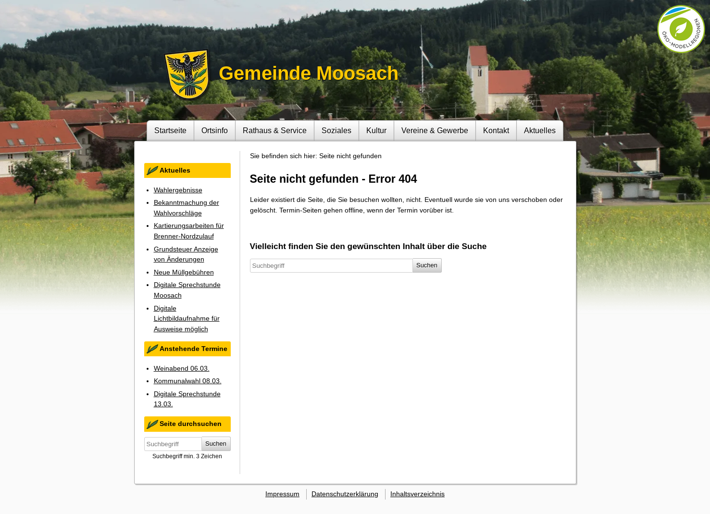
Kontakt (496, 130)
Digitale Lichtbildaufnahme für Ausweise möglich (187, 318)
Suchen (215, 443)
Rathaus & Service (275, 130)
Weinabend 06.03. (182, 368)
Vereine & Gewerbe (434, 130)
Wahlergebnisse (178, 190)
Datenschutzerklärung (344, 494)
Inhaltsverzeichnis (417, 494)
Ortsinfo (214, 130)
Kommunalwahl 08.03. (188, 381)
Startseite (170, 130)
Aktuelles (540, 130)
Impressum (282, 494)
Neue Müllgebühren (184, 272)
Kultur (376, 130)
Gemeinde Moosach (309, 73)
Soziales (336, 130)
